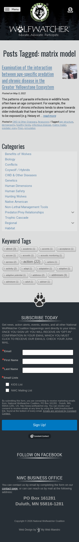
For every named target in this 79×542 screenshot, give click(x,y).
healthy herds (23, 123)
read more (49, 114)
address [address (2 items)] (39, 273)
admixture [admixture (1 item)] (12, 280)
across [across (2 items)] (11, 260)
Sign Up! (39, 423)
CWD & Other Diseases (24, 120)
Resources (43, 120)
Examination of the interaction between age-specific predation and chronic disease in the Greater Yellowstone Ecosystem (36, 76)
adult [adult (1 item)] (29, 280)
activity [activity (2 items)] (11, 267)
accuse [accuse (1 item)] (11, 254)
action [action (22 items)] (31, 260)
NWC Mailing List (21, 388)
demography (8, 123)
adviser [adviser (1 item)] (45, 280)
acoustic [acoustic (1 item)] (28, 254)
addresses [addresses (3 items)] (59, 273)
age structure (66, 120)
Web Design (26, 528)
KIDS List (16, 382)
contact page (9, 486)
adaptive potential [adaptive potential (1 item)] (15, 273)
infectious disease (40, 123)
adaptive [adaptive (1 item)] (64, 267)
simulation (19, 126)
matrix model (58, 123)
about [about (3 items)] (11, 247)
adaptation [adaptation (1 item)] (45, 267)
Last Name (11, 367)
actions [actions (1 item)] (52, 260)
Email (7, 349)
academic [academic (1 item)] (29, 247)
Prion (10, 126)
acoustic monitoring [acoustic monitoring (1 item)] (51, 254)
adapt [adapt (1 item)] (28, 267)
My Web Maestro (50, 528)
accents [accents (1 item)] (47, 247)
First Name (11, 358)
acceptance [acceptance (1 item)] (67, 247)
